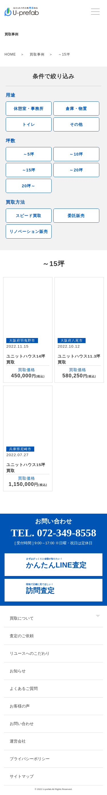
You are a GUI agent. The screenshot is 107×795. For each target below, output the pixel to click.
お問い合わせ (22, 723)
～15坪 (29, 170)
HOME (10, 54)
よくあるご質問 (24, 688)
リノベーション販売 (28, 231)
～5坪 (28, 154)
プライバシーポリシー (30, 758)
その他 (76, 124)
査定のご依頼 (22, 636)
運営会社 (18, 741)
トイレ (28, 124)
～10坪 (76, 154)
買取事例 (37, 54)
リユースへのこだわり (30, 653)
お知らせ (18, 671)
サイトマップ (22, 776)
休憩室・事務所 (29, 108)
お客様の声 (20, 706)
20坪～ (29, 186)
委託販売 (76, 215)
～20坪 (76, 170)
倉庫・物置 (76, 108)
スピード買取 (28, 215)
